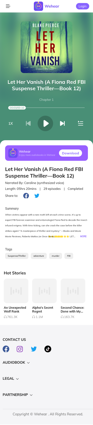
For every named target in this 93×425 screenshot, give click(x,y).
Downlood (70, 153)
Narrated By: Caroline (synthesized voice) (34, 183)
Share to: (11, 196)
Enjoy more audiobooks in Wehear (37, 155)
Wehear (52, 6)
